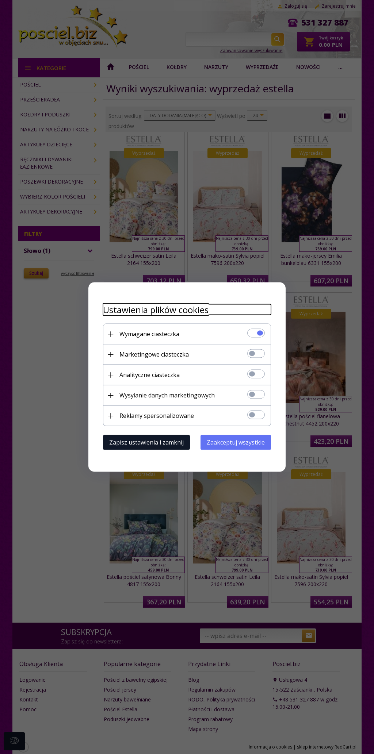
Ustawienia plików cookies (156, 309)
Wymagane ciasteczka (149, 334)
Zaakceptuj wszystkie (236, 442)
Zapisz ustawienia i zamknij (146, 442)
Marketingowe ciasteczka (154, 354)
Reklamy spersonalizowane (156, 416)
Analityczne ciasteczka (149, 375)
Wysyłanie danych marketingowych (167, 395)
